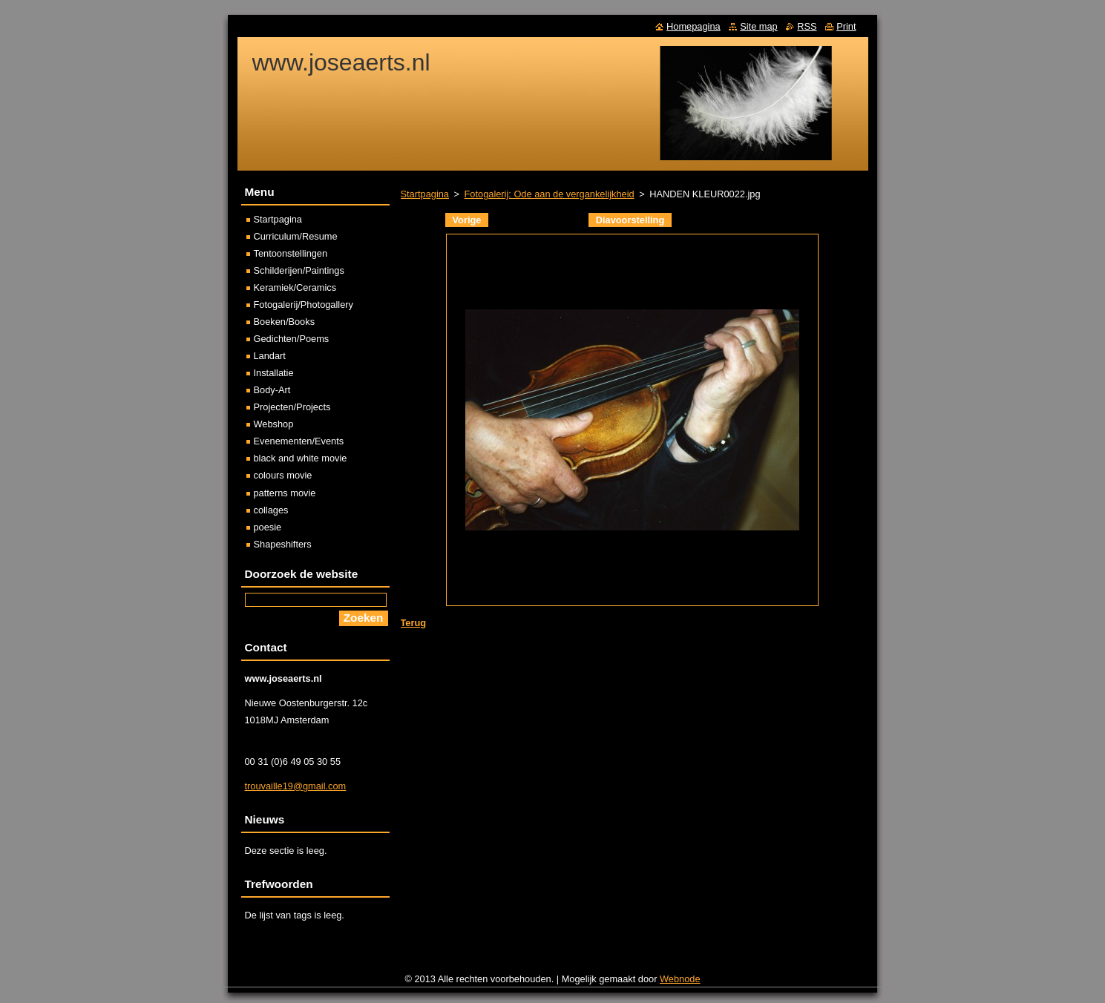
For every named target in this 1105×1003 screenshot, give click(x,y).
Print (846, 26)
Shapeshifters (283, 544)
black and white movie (300, 458)
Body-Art (272, 389)
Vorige (467, 220)
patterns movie (285, 493)
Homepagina (693, 26)
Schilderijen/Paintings (299, 270)
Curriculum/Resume (296, 236)
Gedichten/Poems (291, 338)
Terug (414, 622)
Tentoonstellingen (291, 253)
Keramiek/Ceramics (295, 287)
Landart (270, 355)
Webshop (274, 424)
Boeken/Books (284, 321)
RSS (806, 26)
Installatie (274, 372)
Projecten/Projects (292, 406)
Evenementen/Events (299, 441)
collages (271, 510)
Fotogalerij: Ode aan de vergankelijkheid (550, 194)
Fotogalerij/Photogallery (303, 304)
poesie (268, 527)
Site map (759, 26)
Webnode (680, 978)
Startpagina (425, 194)
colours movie (283, 475)
